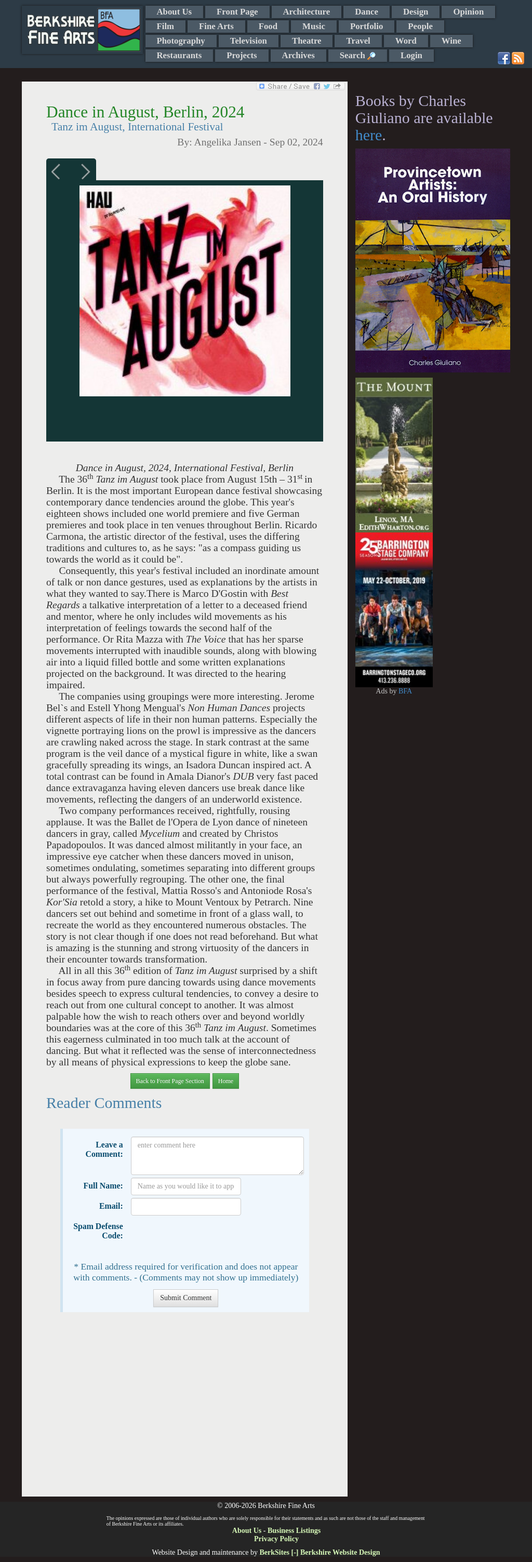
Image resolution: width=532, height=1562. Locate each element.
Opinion (468, 12)
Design (415, 12)
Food (268, 26)
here (368, 134)
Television (248, 41)
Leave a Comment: (104, 1149)
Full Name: (103, 1185)
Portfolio (366, 26)
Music (313, 26)
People (420, 26)
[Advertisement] (184, 1410)
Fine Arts (216, 26)
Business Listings (294, 1530)
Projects (242, 55)
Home (225, 1081)
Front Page (237, 12)
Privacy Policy (276, 1539)
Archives (298, 55)
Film (166, 26)
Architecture (306, 12)
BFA (405, 691)
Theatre (307, 41)
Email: (111, 1205)
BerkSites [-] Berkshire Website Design (319, 1552)
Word (406, 41)
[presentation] (210, 1238)
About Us (174, 12)
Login (411, 55)
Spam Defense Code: (98, 1231)
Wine (451, 41)
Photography (181, 41)
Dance (366, 12)
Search (358, 55)
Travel (358, 41)
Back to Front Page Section (170, 1081)
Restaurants (179, 55)
